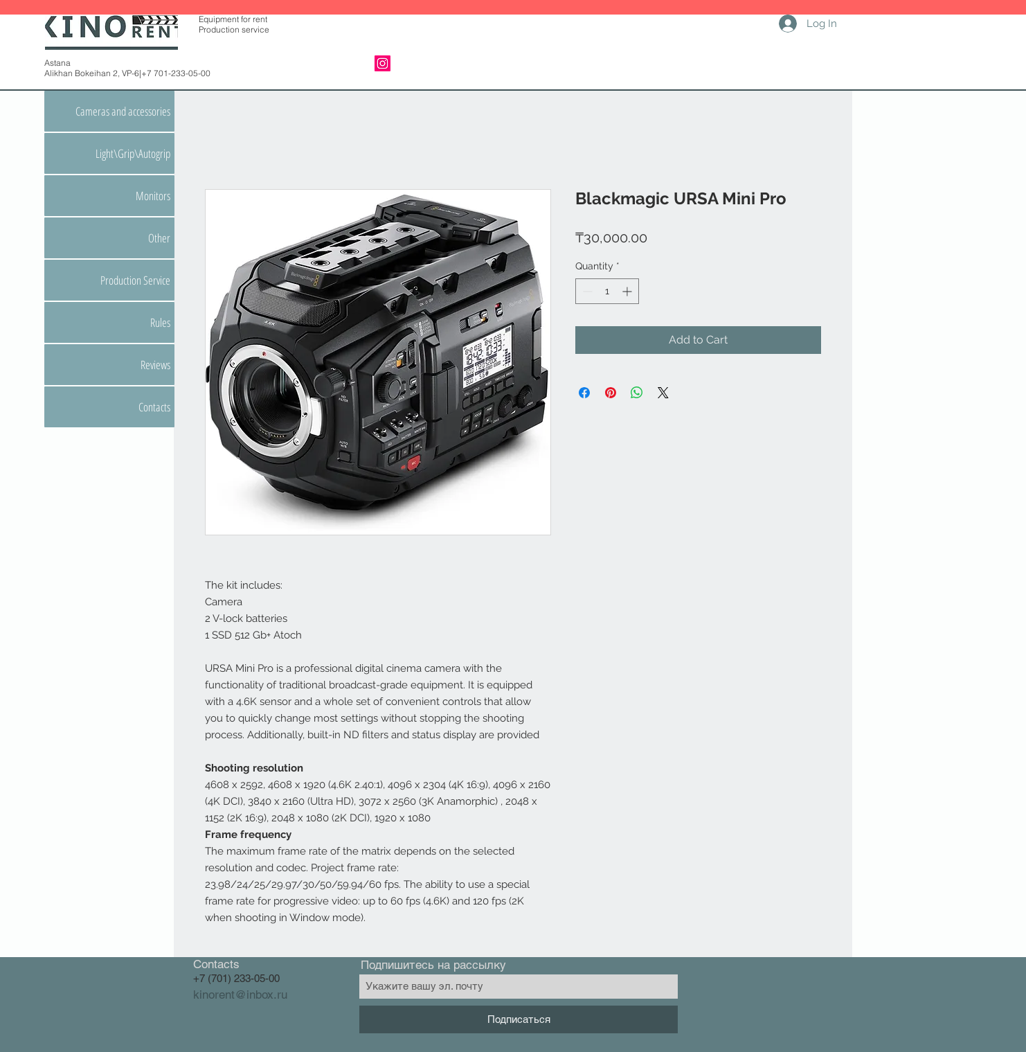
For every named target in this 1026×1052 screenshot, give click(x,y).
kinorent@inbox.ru (240, 994)
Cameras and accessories (122, 111)
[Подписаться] (518, 1019)
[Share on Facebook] (584, 392)
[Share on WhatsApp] (637, 392)
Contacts (154, 407)
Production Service (135, 280)
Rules (160, 322)
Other (159, 238)
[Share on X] (663, 392)
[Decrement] (586, 291)
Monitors (153, 196)
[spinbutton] (607, 291)
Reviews (155, 365)
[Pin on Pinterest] (610, 392)
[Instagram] (382, 63)
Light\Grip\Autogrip (133, 153)
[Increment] (628, 291)
